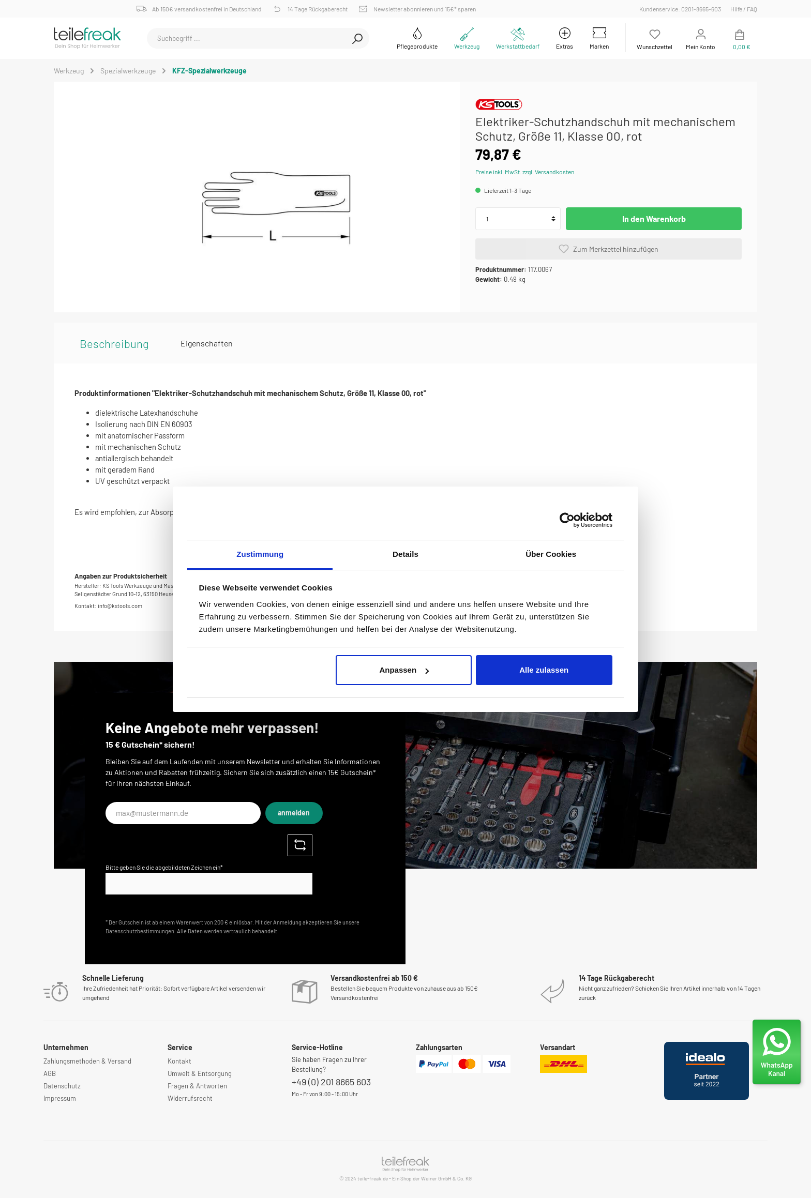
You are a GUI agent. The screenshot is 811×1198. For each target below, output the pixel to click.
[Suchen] (357, 38)
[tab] (114, 343)
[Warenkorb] (739, 37)
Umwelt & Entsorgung (200, 1073)
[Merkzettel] (654, 37)
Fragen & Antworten (197, 1086)
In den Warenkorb (654, 218)
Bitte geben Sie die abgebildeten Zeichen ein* (164, 867)
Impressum (59, 1098)
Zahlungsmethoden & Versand (87, 1061)
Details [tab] (405, 554)
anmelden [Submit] (294, 812)
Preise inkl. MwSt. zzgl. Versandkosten (524, 171)
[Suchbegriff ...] (246, 38)
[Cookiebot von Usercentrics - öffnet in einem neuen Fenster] (567, 520)
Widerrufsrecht (190, 1098)
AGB (49, 1073)
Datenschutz (62, 1086)
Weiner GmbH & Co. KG (446, 1178)
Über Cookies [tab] (550, 554)
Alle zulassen (543, 669)
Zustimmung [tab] (259, 554)
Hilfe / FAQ (743, 8)
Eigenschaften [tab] (207, 343)
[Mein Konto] (700, 37)
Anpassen (404, 669)
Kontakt (179, 1061)
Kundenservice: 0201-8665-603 (681, 8)
